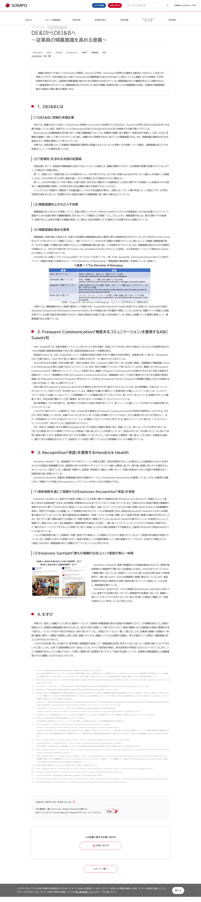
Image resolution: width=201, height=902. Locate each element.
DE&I (49, 52)
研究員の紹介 (100, 20)
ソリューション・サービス (148, 20)
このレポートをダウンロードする (49, 802)
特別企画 (124, 20)
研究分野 (76, 20)
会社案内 (172, 20)
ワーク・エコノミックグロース (57, 27)
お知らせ (28, 20)
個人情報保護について (85, 892)
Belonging (37, 52)
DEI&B (59, 52)
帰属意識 (95, 52)
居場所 (84, 52)
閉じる (178, 890)
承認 (104, 52)
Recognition (72, 52)
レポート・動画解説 (52, 20)
